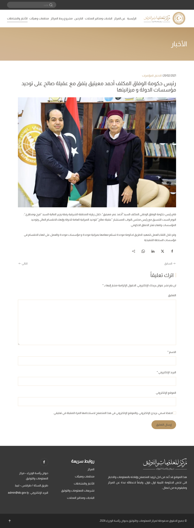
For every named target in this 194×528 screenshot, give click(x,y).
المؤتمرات (148, 75)
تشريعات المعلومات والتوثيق (77, 490)
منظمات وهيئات (39, 18)
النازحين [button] (78, 18)
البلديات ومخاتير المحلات (98, 18)
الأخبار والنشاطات (17, 18)
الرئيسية (131, 18)
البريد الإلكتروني (166, 372)
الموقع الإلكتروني (166, 392)
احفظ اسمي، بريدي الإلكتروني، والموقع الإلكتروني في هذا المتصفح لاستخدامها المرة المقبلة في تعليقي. (114, 412)
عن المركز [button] (119, 18)
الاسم (171, 351)
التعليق (172, 295)
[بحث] (31, 5)
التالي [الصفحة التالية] (23, 263)
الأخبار (179, 44)
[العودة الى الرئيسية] (165, 18)
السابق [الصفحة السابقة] (169, 263)
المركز (91, 469)
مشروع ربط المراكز (62, 18)
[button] (9, 521)
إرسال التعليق (164, 424)
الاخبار (158, 75)
